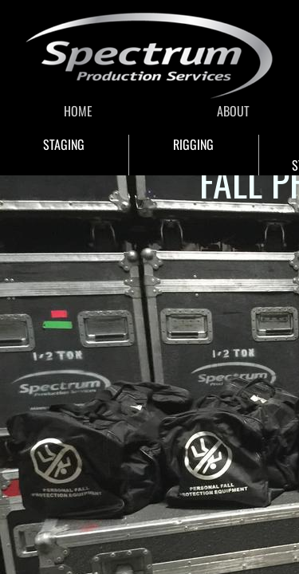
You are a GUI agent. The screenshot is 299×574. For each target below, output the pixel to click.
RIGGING (193, 144)
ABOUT (233, 110)
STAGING (64, 144)
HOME (78, 110)
